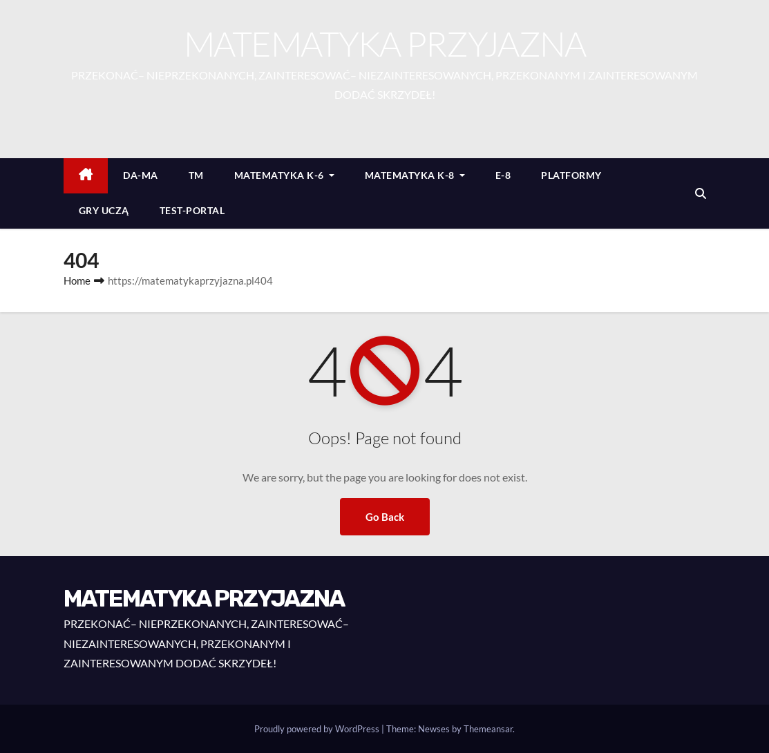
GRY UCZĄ (104, 210)
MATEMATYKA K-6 (284, 175)
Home (77, 280)
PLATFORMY (571, 175)
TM (196, 175)
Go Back (384, 517)
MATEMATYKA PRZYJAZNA (385, 43)
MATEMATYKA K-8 (415, 175)
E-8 (503, 175)
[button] (700, 193)
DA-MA (140, 175)
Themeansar (488, 728)
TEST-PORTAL (192, 210)
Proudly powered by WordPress (317, 728)
